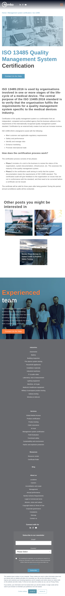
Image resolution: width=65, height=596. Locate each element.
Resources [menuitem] (33, 453)
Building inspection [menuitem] (33, 359)
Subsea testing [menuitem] (33, 395)
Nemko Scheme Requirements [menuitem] (33, 498)
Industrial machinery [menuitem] (33, 372)
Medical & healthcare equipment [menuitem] (33, 388)
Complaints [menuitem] (33, 514)
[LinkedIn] (20, 5)
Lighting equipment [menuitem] (33, 382)
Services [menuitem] (33, 412)
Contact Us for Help (13, 76)
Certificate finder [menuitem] (33, 461)
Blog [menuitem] (33, 469)
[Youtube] (26, 5)
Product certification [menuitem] (33, 420)
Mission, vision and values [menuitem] (33, 504)
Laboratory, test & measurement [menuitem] (33, 379)
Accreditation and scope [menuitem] (33, 488)
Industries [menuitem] (33, 349)
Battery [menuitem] (33, 356)
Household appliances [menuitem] (33, 366)
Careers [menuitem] (33, 485)
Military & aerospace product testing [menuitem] (33, 392)
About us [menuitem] (33, 477)
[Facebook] (22, 5)
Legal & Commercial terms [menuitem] (33, 501)
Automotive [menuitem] (33, 353)
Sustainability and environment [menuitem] (33, 443)
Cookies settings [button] (22, 591)
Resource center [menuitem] (33, 458)
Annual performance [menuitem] (33, 494)
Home (4, 13)
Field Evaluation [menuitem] (33, 436)
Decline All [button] (42, 591)
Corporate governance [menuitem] (33, 511)
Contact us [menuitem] (33, 520)
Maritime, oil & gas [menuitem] (33, 385)
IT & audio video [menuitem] (33, 375)
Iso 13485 (36, 13)
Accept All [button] (32, 591)
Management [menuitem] (33, 491)
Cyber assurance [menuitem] (33, 426)
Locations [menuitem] (33, 481)
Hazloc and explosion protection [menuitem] (33, 446)
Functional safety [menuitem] (33, 439)
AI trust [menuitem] (33, 430)
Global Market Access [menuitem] (33, 417)
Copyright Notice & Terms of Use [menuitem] (33, 507)
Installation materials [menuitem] (33, 369)
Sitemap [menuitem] (33, 517)
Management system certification (19, 13)
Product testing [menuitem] (33, 423)
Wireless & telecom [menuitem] (33, 398)
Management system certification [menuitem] (33, 433)
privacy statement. (34, 566)
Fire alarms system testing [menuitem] (33, 362)
